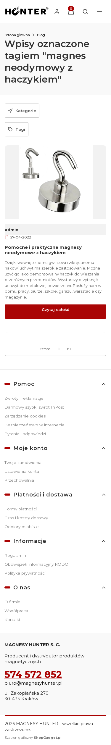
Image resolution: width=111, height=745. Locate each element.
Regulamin (15, 555)
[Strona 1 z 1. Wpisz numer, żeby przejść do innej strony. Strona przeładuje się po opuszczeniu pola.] (59, 349)
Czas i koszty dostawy (26, 517)
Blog (41, 35)
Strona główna (17, 35)
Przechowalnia (19, 480)
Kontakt (12, 619)
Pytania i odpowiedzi (25, 433)
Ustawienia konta (21, 471)
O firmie (12, 601)
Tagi (16, 129)
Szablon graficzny (33, 738)
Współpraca (16, 610)
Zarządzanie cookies (25, 416)
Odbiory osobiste (21, 526)
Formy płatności (20, 509)
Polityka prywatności (25, 573)
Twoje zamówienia (22, 462)
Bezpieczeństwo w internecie (34, 425)
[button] (71, 11)
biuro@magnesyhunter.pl (33, 683)
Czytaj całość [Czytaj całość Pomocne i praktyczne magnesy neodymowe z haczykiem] (55, 309)
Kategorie (22, 110)
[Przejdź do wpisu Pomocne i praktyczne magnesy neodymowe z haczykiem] (55, 182)
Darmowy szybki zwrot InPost (34, 407)
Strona (45, 349)
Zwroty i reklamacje (24, 398)
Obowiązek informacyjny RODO (36, 564)
